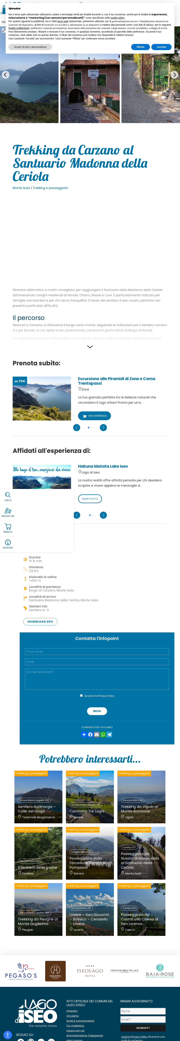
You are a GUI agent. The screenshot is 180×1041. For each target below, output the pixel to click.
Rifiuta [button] (140, 47)
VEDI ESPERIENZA (94, 416)
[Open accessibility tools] (8, 1035)
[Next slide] (103, 427)
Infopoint (72, 1011)
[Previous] (5, 75)
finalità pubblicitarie (18, 28)
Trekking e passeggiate (50, 188)
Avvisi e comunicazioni (80, 1021)
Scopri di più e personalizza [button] (30, 47)
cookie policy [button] (117, 17)
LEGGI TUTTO (90, 499)
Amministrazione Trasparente (84, 1035)
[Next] (174, 75)
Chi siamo (72, 1016)
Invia (97, 711)
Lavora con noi (75, 1030)
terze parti (62, 21)
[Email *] (143, 1019)
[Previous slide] (76, 427)
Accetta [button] (161, 47)
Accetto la (99, 696)
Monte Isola (21, 188)
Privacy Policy (106, 696)
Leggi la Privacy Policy (134, 1037)
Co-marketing (75, 1025)
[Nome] (143, 1011)
